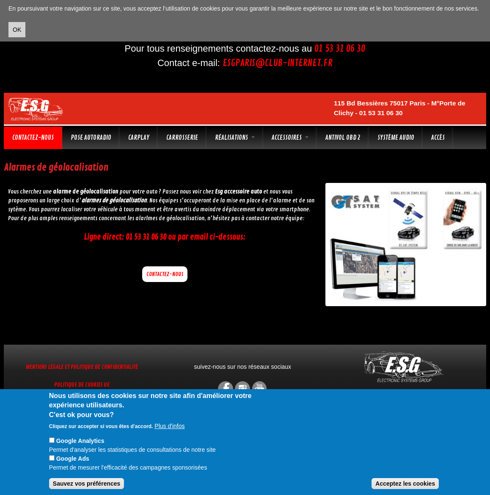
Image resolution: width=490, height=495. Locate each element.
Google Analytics (80, 440)
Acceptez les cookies (405, 483)
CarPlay (138, 137)
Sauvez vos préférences (87, 483)
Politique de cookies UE (82, 384)
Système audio (395, 137)
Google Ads (72, 458)
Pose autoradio (91, 137)
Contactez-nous (33, 137)
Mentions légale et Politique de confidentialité (82, 367)
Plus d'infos (169, 426)
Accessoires (290, 137)
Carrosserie (182, 137)
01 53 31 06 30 (339, 49)
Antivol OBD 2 (343, 137)
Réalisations (235, 137)
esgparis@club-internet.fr (278, 63)
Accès (438, 137)
